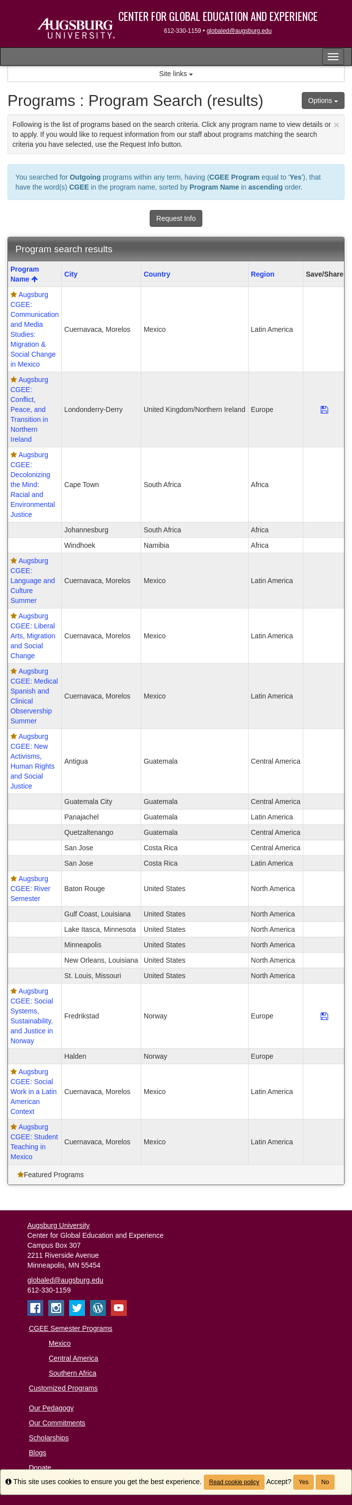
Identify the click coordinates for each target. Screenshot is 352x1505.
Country (157, 274)
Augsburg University (58, 1225)
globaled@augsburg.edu (238, 30)
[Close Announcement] (337, 124)
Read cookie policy (234, 1482)
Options (323, 100)
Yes (304, 1482)
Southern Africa (72, 1373)
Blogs (37, 1453)
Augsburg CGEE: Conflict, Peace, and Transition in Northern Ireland (29, 409)
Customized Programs (63, 1388)
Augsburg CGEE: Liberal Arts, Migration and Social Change (32, 636)
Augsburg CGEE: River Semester (30, 889)
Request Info (175, 218)
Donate (40, 1468)
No (325, 1482)
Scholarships (49, 1438)
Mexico (60, 1343)
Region (262, 274)
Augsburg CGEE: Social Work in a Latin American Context (33, 1091)
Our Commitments (57, 1423)
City (70, 274)
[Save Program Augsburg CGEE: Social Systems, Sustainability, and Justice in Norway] (324, 1016)
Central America (73, 1358)
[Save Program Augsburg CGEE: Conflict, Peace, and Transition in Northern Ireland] (324, 409)
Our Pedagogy (51, 1408)
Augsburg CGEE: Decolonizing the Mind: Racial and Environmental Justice (32, 484)
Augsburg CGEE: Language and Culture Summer (32, 580)
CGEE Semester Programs (70, 1328)
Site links (176, 74)
